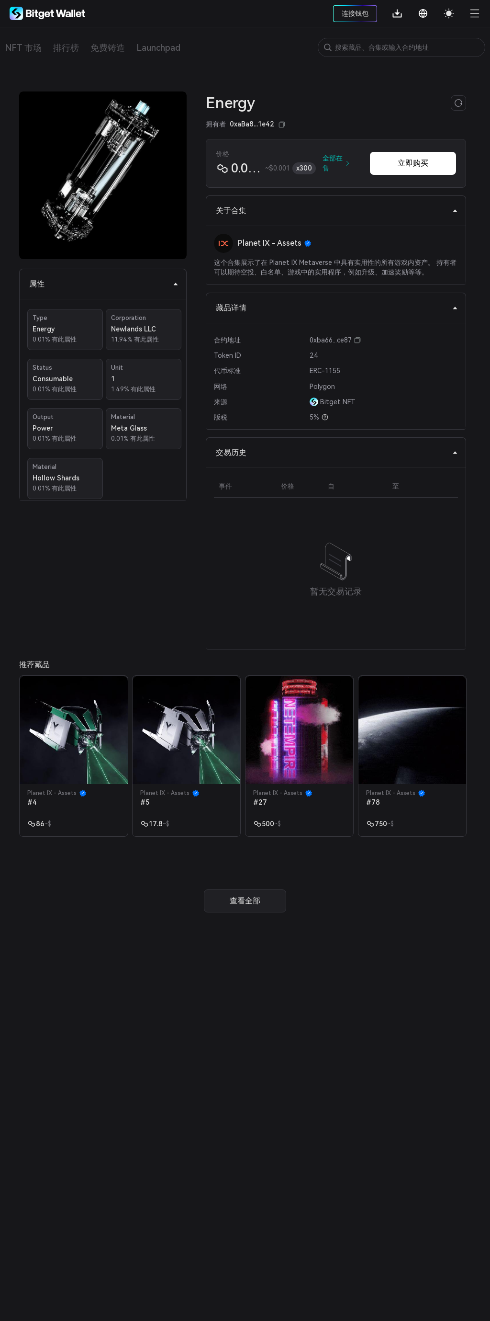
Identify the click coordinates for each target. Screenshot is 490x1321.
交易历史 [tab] (337, 452)
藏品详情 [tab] (337, 307)
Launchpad (158, 48)
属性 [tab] (103, 283)
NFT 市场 (23, 48)
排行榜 (66, 48)
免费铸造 (107, 48)
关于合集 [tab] (337, 210)
